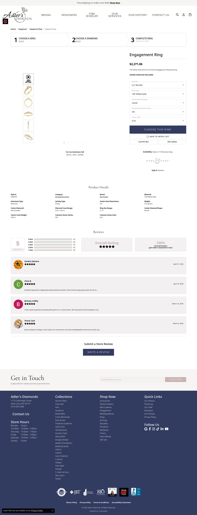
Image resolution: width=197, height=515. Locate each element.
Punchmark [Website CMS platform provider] (103, 511)
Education (148, 410)
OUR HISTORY (137, 15)
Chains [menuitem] (103, 433)
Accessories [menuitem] (105, 400)
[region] (74, 108)
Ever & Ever (104, 197)
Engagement (22, 29)
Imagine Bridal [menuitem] (61, 439)
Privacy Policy (150, 417)
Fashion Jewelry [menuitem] (106, 404)
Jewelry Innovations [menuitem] (63, 443)
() (74, 239)
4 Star (30, 242)
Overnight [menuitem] (59, 465)
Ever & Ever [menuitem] (60, 420)
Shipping (144, 142)
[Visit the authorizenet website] (61, 492)
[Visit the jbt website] (75, 492)
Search (21, 41)
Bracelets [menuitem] (104, 423)
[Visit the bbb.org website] (136, 492)
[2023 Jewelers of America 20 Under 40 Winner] (112, 492)
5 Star (30, 239)
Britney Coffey (31, 301)
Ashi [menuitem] (57, 407)
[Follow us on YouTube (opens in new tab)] (166, 429)
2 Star (30, 247)
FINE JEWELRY (91, 15)
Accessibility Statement (121, 502)
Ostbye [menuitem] (58, 462)
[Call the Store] (17, 406)
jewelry (13, 29)
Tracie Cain (29, 320)
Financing (148, 404)
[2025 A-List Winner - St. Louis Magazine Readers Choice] (123, 492)
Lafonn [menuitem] (58, 449)
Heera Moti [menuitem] (60, 436)
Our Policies (149, 413)
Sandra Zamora (31, 261)
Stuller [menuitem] (58, 478)
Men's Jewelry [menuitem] (106, 407)
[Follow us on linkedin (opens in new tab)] (162, 429)
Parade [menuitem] (58, 469)
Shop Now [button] (115, 3)
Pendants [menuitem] (104, 426)
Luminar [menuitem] (59, 459)
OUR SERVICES (114, 15)
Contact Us (20, 414)
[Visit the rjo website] (100, 492)
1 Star (30, 250)
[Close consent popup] (52, 510)
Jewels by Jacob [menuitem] (62, 446)
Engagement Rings (36, 29)
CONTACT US (160, 15)
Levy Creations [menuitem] (61, 456)
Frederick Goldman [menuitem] (63, 423)
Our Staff (148, 407)
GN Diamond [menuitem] (61, 430)
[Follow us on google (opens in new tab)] (145, 429)
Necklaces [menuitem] (104, 430)
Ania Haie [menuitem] (59, 404)
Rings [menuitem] (102, 417)
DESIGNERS (68, 15)
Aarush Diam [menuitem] (61, 400)
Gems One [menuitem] (60, 426)
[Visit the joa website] (89, 492)
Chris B (27, 281)
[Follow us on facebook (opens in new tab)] (150, 429)
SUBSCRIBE (175, 379)
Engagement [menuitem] (105, 410)
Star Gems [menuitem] (59, 475)
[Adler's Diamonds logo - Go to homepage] (17, 15)
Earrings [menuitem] (103, 420)
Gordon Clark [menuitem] (61, 433)
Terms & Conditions (101, 502)
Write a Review (98, 352)
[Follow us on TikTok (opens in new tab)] (157, 429)
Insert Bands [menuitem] (105, 436)
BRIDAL (46, 15)
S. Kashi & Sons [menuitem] (62, 472)
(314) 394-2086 (75, 155)
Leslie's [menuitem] (58, 452)
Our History (149, 400)
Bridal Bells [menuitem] (60, 413)
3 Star (30, 244)
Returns (172, 142)
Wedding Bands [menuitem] (107, 413)
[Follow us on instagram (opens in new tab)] (153, 429)
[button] (177, 15)
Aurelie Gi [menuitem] (59, 410)
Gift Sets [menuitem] (103, 439)
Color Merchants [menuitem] (62, 417)
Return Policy (71, 502)
